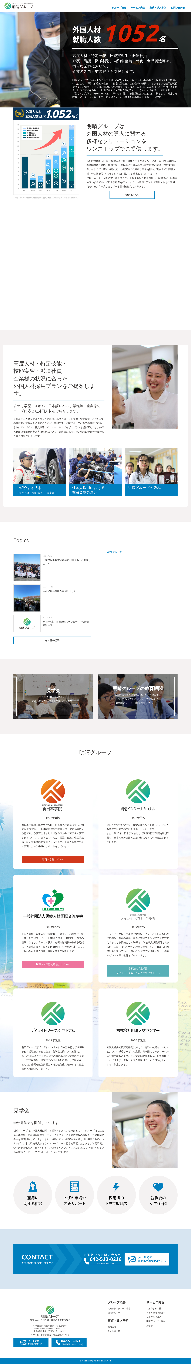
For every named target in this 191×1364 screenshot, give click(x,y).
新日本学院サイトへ (53, 859)
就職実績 (112, 1326)
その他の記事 (52, 640)
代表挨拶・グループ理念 (119, 1308)
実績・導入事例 (158, 7)
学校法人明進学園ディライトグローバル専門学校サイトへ (138, 970)
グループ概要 (119, 7)
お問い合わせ (178, 7)
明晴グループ (114, 552)
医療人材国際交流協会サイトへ (53, 964)
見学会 (149, 1325)
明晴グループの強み (155, 1321)
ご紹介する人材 (153, 1308)
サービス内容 (138, 7)
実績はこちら (132, 194)
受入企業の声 (114, 1331)
